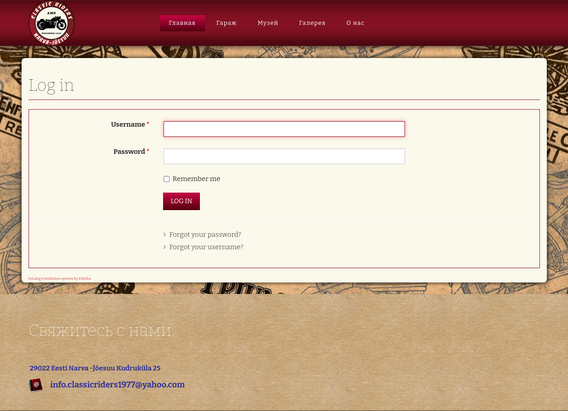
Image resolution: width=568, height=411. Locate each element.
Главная (182, 22)
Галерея (312, 22)
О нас (355, 22)
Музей (268, 22)
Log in (182, 201)
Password (131, 151)
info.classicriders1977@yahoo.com (117, 385)
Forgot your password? (202, 234)
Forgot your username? (204, 247)
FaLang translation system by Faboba (60, 278)
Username (130, 124)
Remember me (197, 179)
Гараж (227, 22)
